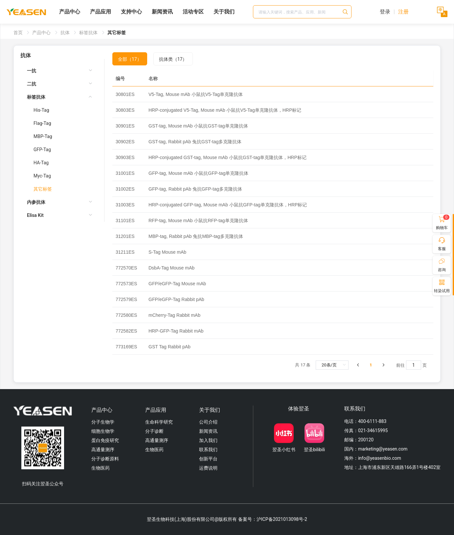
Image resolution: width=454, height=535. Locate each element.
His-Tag (41, 110)
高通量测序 (102, 449)
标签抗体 (36, 97)
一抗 (31, 70)
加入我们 (208, 440)
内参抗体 (36, 202)
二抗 (31, 83)
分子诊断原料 (105, 458)
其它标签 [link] (116, 32)
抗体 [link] (65, 32)
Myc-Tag (42, 175)
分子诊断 (154, 431)
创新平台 (208, 458)
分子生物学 (102, 422)
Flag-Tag (42, 123)
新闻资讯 (162, 12)
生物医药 (100, 468)
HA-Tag (41, 162)
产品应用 (100, 12)
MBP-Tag (43, 136)
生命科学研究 (159, 422)
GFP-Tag (42, 149)
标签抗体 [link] (89, 32)
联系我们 (208, 449)
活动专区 (193, 12)
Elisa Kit (35, 215)
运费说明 (208, 468)
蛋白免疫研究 (105, 440)
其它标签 (43, 189)
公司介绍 (208, 422)
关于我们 (224, 12)
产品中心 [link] (42, 32)
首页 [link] (18, 32)
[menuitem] (59, 70)
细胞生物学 (102, 431)
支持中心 (131, 12)
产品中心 (69, 12)
